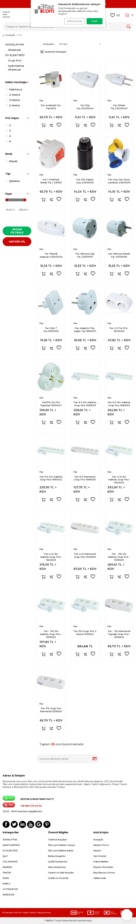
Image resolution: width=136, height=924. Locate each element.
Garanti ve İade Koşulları (61, 872)
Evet (95, 21)
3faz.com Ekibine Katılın (60, 850)
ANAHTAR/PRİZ (11, 845)
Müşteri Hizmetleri (103, 867)
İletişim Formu (101, 845)
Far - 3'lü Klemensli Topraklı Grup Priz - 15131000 (119, 634)
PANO (6, 878)
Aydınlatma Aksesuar (16, 67)
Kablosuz (13, 89)
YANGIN (7, 872)
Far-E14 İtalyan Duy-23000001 (85, 181)
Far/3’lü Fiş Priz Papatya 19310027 (51, 404)
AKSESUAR (8, 894)
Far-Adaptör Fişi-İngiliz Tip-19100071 (85, 329)
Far (41, 100)
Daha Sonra (73, 21)
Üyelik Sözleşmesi (57, 861)
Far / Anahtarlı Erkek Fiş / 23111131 (51, 181)
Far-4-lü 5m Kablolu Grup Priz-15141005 (119, 479)
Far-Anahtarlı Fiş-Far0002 (51, 107)
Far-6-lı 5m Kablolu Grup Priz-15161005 (85, 404)
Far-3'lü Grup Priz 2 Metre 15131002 (85, 633)
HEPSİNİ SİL (17, 242)
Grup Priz (14, 60)
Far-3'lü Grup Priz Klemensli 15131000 (51, 710)
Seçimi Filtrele (17, 231)
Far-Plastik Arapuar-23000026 (51, 255)
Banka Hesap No (56, 856)
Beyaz (11, 161)
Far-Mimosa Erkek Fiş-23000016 (119, 255)
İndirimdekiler (101, 861)
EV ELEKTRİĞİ (15, 55)
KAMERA (7, 867)
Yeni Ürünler (99, 856)
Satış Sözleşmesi (57, 867)
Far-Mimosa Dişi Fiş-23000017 (85, 255)
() (115, 15)
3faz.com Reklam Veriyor (61, 845)
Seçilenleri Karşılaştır (53, 51)
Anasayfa (9, 35)
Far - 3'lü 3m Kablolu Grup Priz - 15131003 (51, 634)
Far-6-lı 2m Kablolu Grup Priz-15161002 (51, 478)
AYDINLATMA (14, 44)
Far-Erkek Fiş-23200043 (119, 107)
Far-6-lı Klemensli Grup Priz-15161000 (85, 478)
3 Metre (12, 100)
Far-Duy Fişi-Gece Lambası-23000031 (119, 181)
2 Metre (12, 94)
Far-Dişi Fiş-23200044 (85, 107)
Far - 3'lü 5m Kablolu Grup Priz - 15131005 (119, 556)
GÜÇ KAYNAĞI (10, 861)
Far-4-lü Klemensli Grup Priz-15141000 (85, 555)
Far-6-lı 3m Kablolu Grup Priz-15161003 (119, 404)
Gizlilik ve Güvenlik (58, 878)
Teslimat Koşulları (57, 839)
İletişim (97, 850)
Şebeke (12, 181)
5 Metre (12, 105)
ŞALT (5, 856)
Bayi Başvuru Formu (104, 872)
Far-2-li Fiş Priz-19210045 (119, 329)
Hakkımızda (99, 878)
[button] (126, 914)
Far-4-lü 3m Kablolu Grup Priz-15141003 (51, 556)
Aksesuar (14, 49)
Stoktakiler (46, 44)
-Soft (48, 920)
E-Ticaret (57, 920)
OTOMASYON (10, 889)
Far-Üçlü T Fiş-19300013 (51, 329)
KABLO (6, 883)
